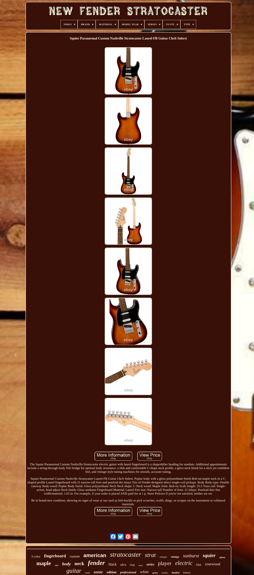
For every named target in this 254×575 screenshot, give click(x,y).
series (150, 564)
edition (111, 572)
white (144, 571)
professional (128, 572)
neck (79, 563)
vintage (175, 556)
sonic (98, 572)
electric (183, 563)
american (94, 555)
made (87, 572)
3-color (35, 556)
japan (140, 565)
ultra (123, 564)
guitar (74, 570)
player (164, 563)
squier (209, 555)
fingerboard (55, 556)
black (112, 564)
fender (96, 562)
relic (56, 565)
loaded (175, 572)
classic (165, 572)
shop (132, 564)
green (155, 572)
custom (75, 556)
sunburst (191, 555)
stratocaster (125, 554)
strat (150, 555)
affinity (222, 557)
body (66, 563)
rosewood (212, 564)
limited (186, 572)
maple (43, 563)
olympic (163, 556)
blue (198, 564)
